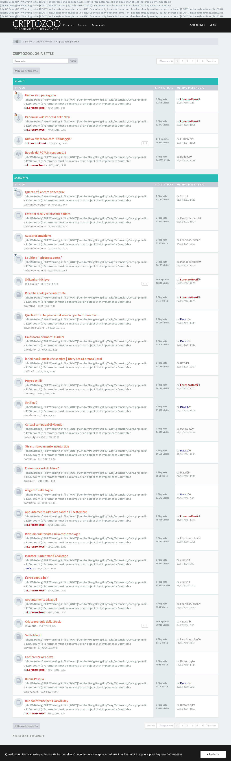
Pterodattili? (33, 381)
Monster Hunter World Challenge (46, 556)
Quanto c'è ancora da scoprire (45, 192)
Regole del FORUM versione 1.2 (45, 153)
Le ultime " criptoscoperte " (43, 258)
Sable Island (33, 635)
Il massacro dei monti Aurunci (44, 337)
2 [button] (182, 61)
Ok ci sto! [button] (213, 754)
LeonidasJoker (189, 240)
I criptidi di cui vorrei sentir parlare (47, 214)
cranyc (31, 306)
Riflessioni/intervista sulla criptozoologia (52, 534)
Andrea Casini (35, 327)
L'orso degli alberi (36, 578)
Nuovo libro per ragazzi (40, 95)
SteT (183, 196)
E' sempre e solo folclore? (42, 468)
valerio (31, 349)
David (30, 371)
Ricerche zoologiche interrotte (45, 293)
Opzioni (151, 725)
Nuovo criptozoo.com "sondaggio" (48, 139)
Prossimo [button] (211, 61)
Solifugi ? (31, 403)
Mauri (30, 481)
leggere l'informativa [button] (169, 754)
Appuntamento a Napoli (41, 600)
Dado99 (184, 156)
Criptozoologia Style (33, 53)
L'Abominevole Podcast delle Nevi (47, 117)
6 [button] (202, 61)
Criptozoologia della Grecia (43, 622)
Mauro (184, 319)
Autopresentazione (38, 236)
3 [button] (187, 61)
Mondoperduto (36, 204)
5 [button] (197, 61)
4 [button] (192, 61)
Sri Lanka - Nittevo (37, 280)
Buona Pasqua (34, 679)
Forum (68, 25)
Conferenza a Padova (39, 657)
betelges (32, 437)
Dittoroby (186, 661)
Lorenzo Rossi (36, 107)
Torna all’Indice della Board (28, 735)
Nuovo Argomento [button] (26, 70)
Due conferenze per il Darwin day (46, 701)
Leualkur (33, 284)
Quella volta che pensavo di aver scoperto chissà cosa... (62, 315)
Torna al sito (98, 25)
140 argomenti (166, 61)
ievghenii (32, 691)
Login (213, 24)
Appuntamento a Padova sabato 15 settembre (56, 512)
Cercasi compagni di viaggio (43, 425)
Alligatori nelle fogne (39, 490)
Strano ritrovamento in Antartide (47, 446)
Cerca (82, 25)
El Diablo (185, 139)
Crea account (197, 24)
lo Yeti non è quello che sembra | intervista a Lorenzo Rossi (63, 359)
